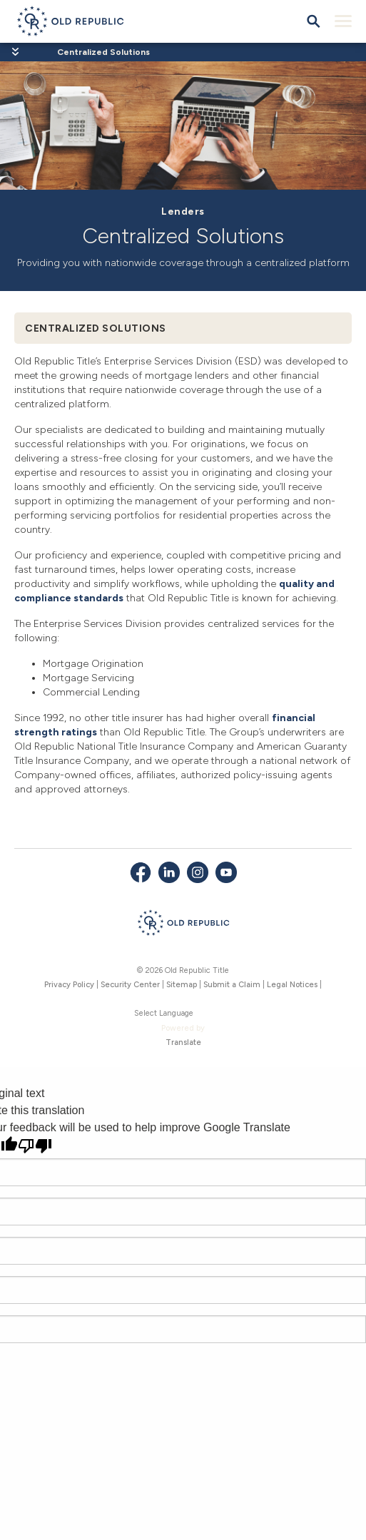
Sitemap (181, 984)
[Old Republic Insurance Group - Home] (183, 925)
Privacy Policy (69, 984)
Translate (183, 1042)
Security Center (130, 984)
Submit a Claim (231, 984)
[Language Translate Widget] (183, 1014)
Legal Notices (292, 984)
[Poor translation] (35, 1146)
